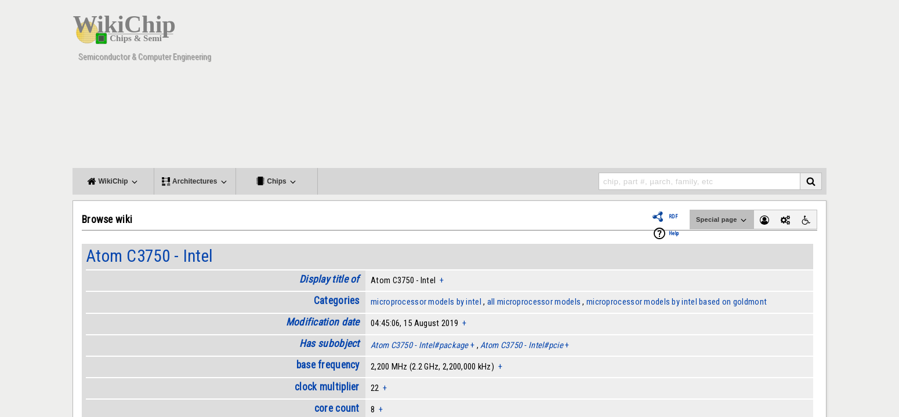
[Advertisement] (614, 87)
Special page (722, 220)
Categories (337, 300)
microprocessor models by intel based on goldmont (676, 302)
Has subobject (329, 343)
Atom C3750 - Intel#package (420, 345)
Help (674, 233)
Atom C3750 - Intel (149, 256)
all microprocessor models (534, 302)
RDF (673, 217)
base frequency (328, 365)
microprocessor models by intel (426, 302)
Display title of (329, 279)
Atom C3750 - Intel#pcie (521, 345)
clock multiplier (327, 387)
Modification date (323, 322)
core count (337, 408)
